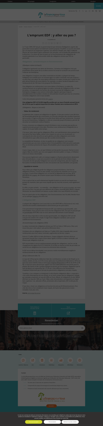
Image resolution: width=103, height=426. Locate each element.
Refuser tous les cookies (70, 422)
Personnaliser (52, 422)
